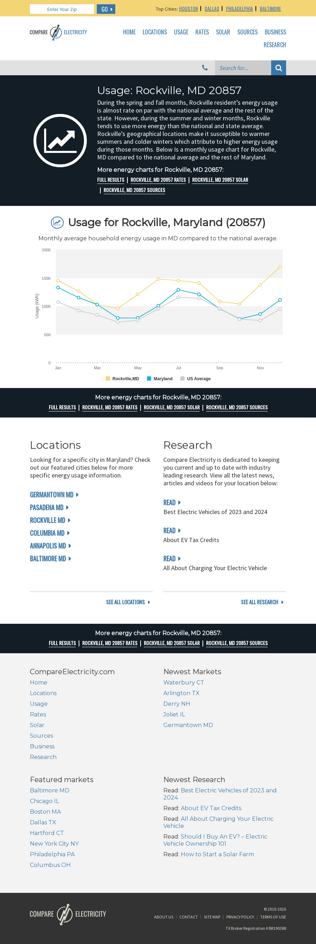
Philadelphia (239, 8)
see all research (259, 602)
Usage (181, 32)
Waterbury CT (183, 682)
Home (129, 32)
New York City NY (54, 843)
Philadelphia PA (52, 854)
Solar (223, 32)
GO (104, 9)
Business (275, 32)
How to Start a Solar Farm (217, 854)
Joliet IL (174, 714)
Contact (188, 917)
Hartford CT (47, 833)
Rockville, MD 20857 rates (158, 179)
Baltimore (270, 8)
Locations (155, 32)
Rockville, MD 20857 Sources (134, 190)
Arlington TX (181, 693)
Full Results (110, 179)
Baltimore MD (48, 558)
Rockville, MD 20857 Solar (220, 179)
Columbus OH (50, 865)
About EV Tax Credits (211, 808)
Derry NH (176, 703)
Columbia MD (47, 533)
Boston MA (45, 811)
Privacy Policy (240, 917)
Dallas (212, 8)
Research (275, 45)
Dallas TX (43, 822)
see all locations (125, 602)
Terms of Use (273, 917)
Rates (202, 32)
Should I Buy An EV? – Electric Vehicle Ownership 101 (215, 840)
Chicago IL (44, 801)
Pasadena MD (46, 507)
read (169, 502)
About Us (163, 917)
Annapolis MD (48, 546)
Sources (247, 32)
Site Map (212, 917)
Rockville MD (47, 520)
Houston (188, 8)
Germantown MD (51, 494)
